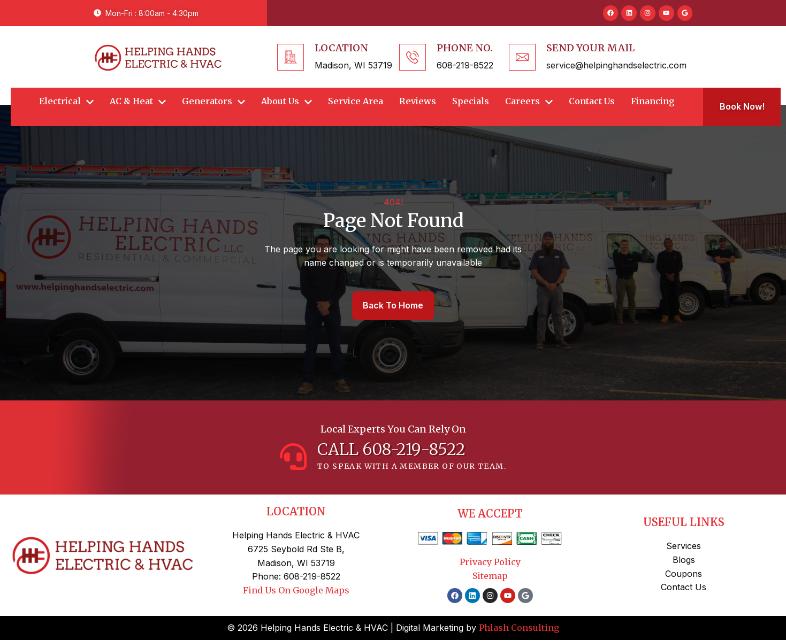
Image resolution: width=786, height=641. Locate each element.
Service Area (355, 101)
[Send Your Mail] (522, 57)
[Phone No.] (412, 57)
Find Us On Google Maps (296, 591)
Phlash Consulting (519, 628)
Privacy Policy (490, 563)
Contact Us (592, 101)
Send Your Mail (590, 48)
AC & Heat (138, 101)
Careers (529, 101)
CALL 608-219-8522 (391, 450)
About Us (286, 101)
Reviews (417, 101)
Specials (470, 101)
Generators (213, 101)
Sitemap (490, 576)
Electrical (66, 101)
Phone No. (464, 48)
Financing (653, 101)
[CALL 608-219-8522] (293, 457)
